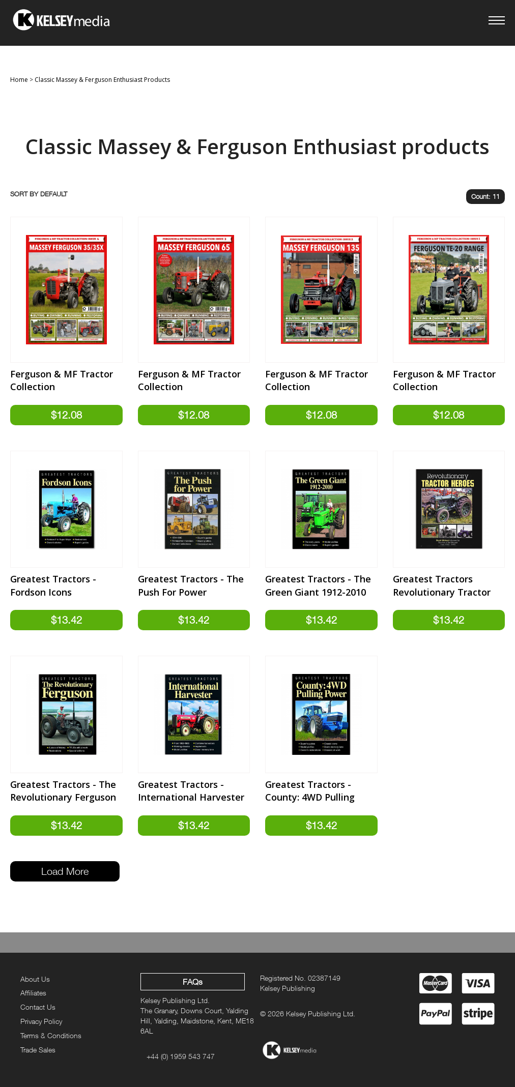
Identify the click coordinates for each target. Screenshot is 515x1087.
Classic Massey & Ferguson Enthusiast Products (102, 79)
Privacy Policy (41, 1021)
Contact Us (37, 1007)
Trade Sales (37, 1049)
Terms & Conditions (50, 1035)
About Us (35, 979)
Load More (65, 871)
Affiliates (33, 992)
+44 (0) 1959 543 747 (181, 1056)
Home (19, 79)
